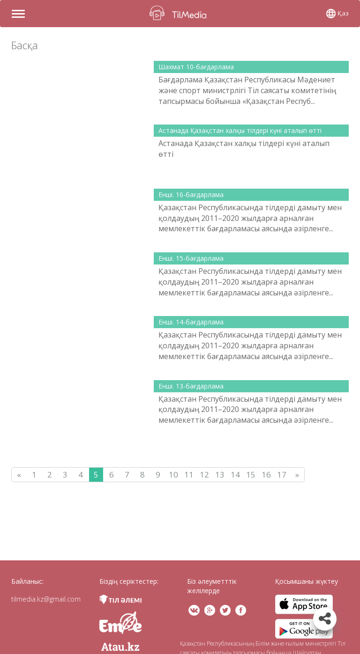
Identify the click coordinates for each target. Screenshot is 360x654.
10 (173, 474)
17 (281, 474)
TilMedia (180, 13)
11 (189, 474)
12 (204, 474)
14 (235, 474)
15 (250, 474)
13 (220, 474)
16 (266, 474)
